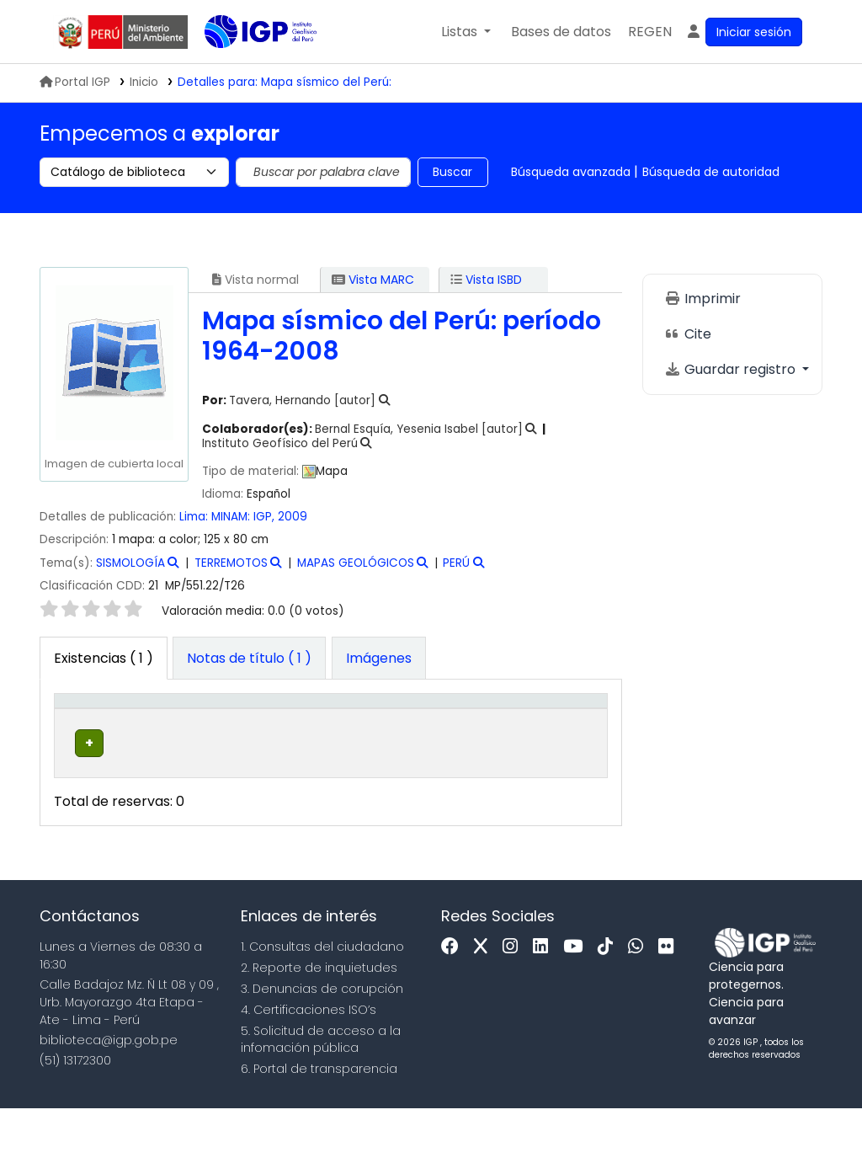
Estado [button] (488, 746)
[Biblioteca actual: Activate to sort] (177, 728)
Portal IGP (75, 82)
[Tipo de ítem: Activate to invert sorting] (90, 728)
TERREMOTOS (231, 563)
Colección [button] (269, 746)
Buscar (452, 171)
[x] (485, 1002)
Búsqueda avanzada (571, 171)
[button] (466, 32)
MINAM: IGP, (244, 517)
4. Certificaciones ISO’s (308, 1064)
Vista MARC (373, 279)
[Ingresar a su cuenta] (743, 32)
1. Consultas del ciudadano (322, 1002)
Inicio (144, 82)
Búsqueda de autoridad (711, 171)
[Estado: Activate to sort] (498, 728)
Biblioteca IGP (247, 66)
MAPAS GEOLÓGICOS (355, 563)
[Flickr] (670, 1002)
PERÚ (456, 563)
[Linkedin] (544, 1002)
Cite (687, 334)
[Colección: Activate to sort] (280, 728)
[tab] (249, 658)
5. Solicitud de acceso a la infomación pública (321, 1094)
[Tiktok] (609, 1002)
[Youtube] (577, 1002)
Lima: (195, 517)
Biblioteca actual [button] (165, 737)
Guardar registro (731, 369)
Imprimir (702, 298)
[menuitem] (649, 32)
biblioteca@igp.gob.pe (109, 1094)
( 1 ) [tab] (103, 658)
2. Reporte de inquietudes (319, 1022)
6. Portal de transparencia (319, 1123)
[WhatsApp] (640, 1002)
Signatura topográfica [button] (377, 737)
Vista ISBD (486, 279)
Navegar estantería (370, 806)
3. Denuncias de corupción (322, 1043)
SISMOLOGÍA (130, 563)
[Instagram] (514, 1002)
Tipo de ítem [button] (77, 727)
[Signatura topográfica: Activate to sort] (395, 728)
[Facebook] (454, 1002)
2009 (292, 517)
